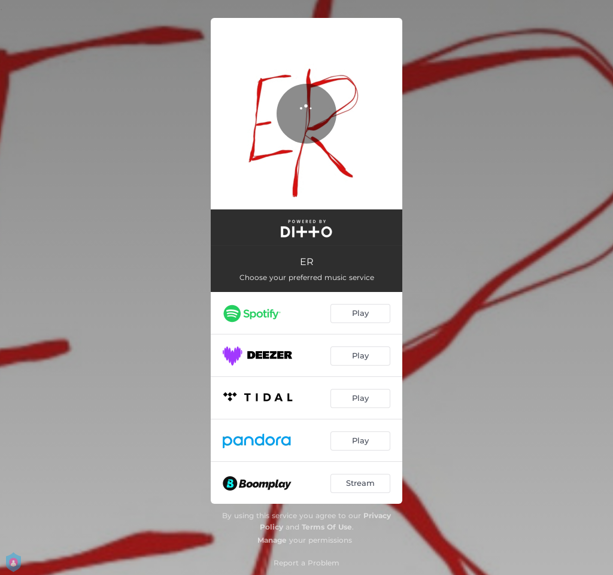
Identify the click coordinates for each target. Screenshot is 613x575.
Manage (272, 540)
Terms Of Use (327, 526)
